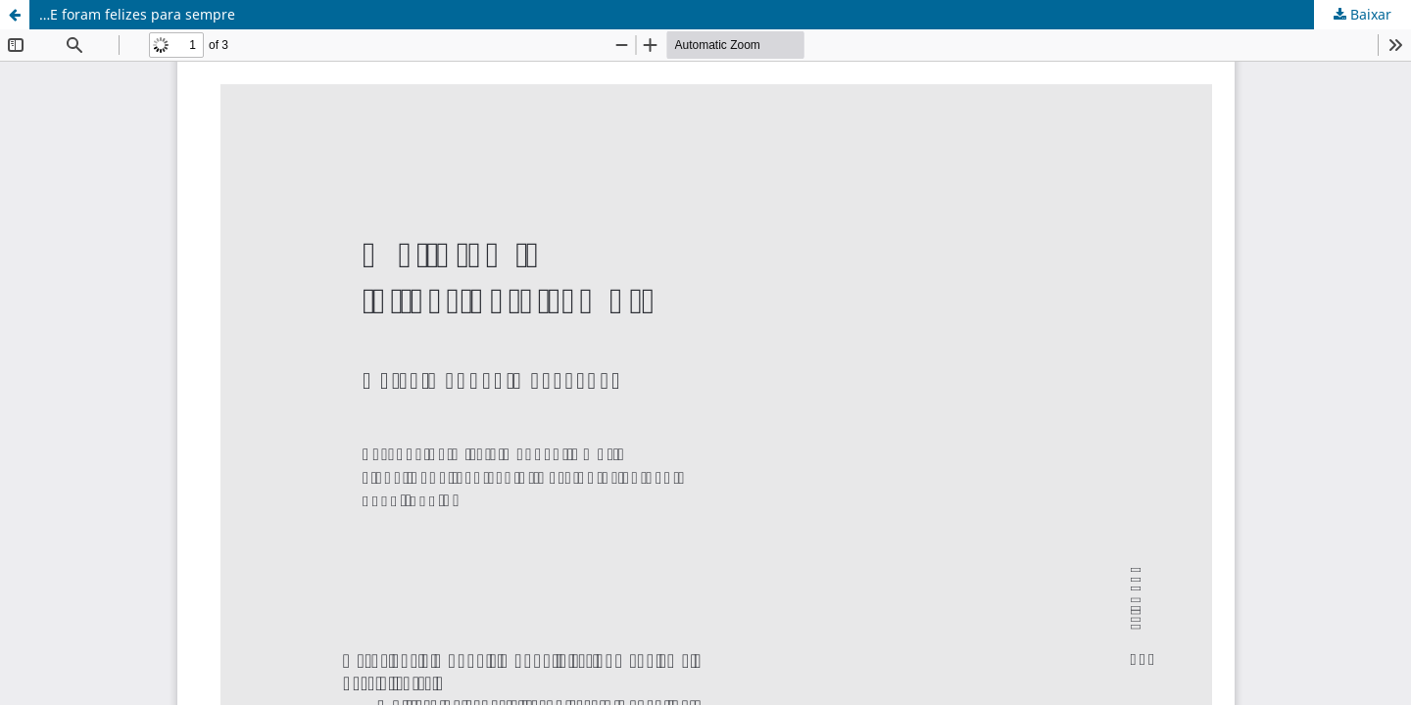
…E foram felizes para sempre (137, 14)
